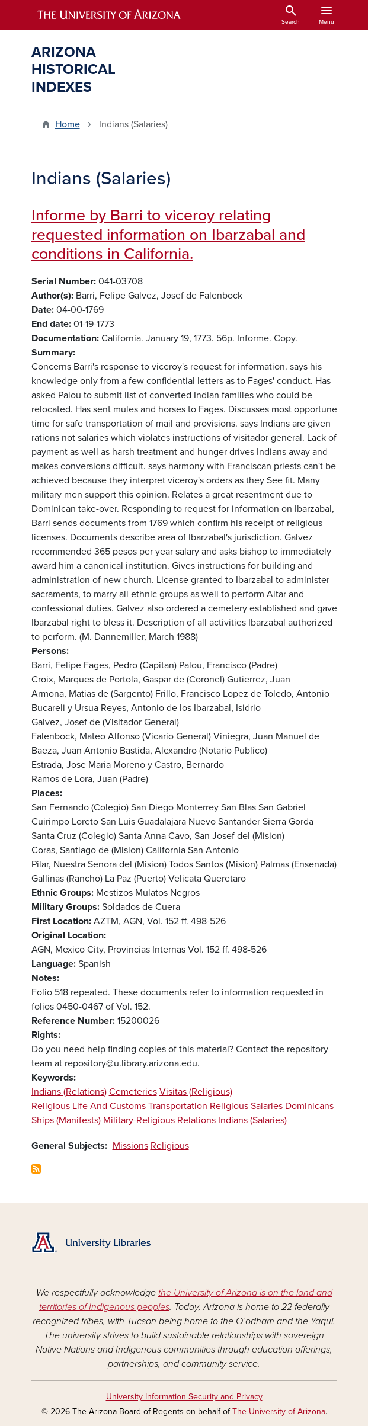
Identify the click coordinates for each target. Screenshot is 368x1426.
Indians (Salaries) (252, 1120)
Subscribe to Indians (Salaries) (36, 1169)
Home (67, 124)
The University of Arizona (278, 1411)
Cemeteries (133, 1092)
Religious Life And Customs (88, 1106)
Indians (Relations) (69, 1092)
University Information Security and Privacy (184, 1397)
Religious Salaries (246, 1106)
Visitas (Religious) (195, 1092)
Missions (130, 1146)
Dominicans (309, 1106)
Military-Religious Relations (159, 1120)
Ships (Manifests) (66, 1120)
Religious (170, 1146)
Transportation (177, 1106)
